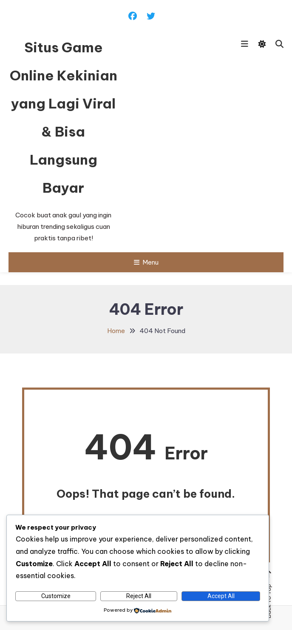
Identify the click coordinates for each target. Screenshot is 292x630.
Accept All (221, 596)
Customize (56, 596)
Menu (146, 262)
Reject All (138, 596)
